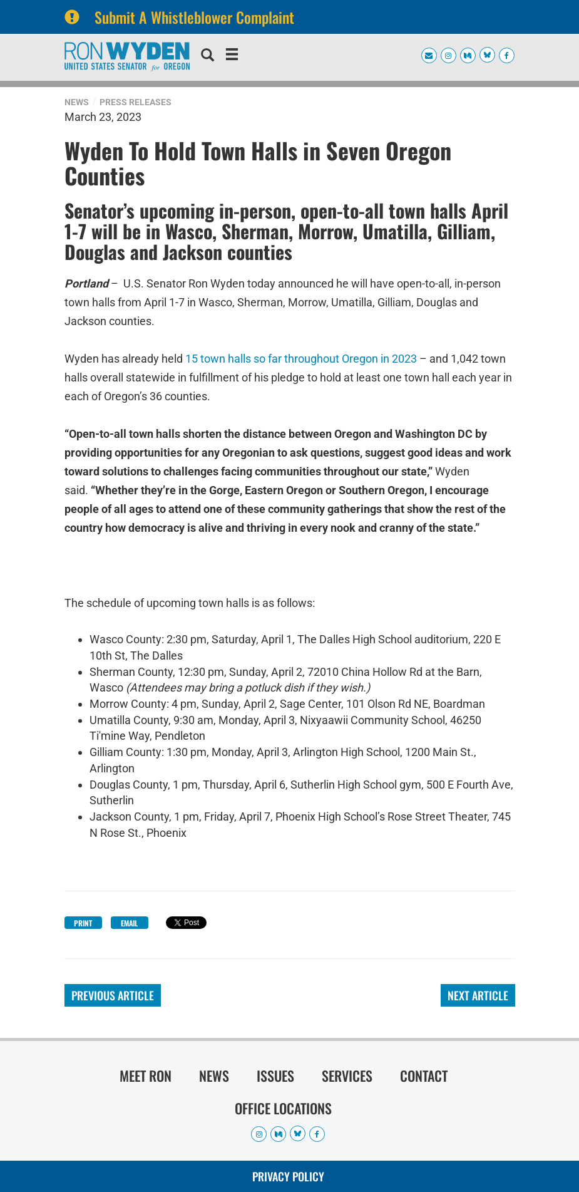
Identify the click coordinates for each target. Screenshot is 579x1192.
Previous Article (112, 995)
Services (347, 1075)
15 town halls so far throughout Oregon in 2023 (301, 358)
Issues (275, 1075)
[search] (207, 56)
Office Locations (283, 1108)
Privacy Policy (288, 1176)
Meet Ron (146, 1075)
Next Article (478, 995)
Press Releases (136, 102)
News (76, 102)
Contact (424, 1075)
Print (83, 923)
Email (129, 923)
